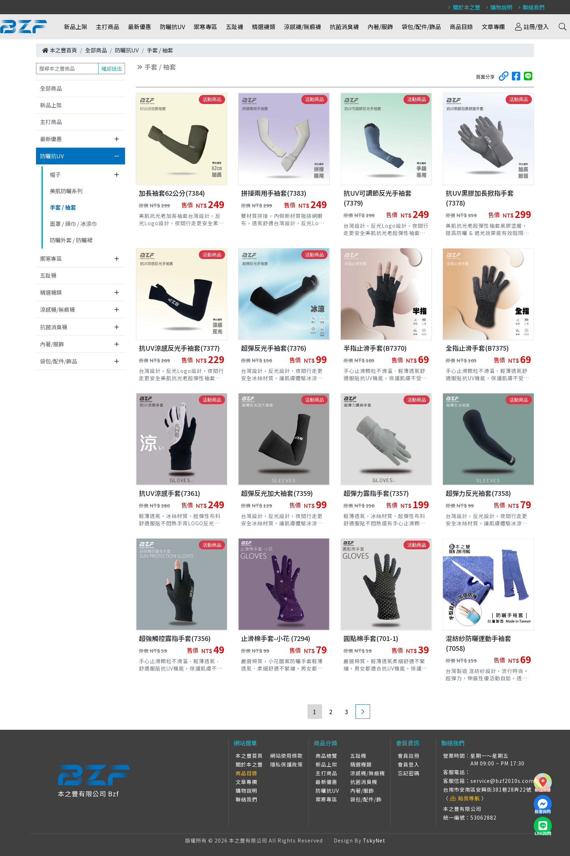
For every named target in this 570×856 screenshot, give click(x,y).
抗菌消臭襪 (344, 26)
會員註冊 (409, 755)
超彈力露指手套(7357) (376, 493)
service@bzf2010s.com (502, 780)
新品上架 (76, 26)
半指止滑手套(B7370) (375, 348)
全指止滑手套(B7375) (477, 348)
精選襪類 (264, 26)
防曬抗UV (172, 26)
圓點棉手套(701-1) (371, 638)
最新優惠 (140, 26)
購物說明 (498, 7)
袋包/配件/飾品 (421, 26)
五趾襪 (235, 26)
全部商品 (96, 50)
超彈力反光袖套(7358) (478, 493)
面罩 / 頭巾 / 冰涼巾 (73, 223)
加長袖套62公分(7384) (172, 193)
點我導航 (465, 798)
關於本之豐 (463, 7)
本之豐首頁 (63, 50)
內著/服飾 (380, 26)
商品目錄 (461, 26)
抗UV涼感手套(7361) (169, 493)
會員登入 (409, 764)
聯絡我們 (530, 7)
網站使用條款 (286, 755)
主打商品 (108, 26)
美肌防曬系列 (66, 191)
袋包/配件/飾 (366, 799)
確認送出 (111, 68)
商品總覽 (326, 755)
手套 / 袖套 (160, 50)
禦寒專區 (205, 26)
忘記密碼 (409, 773)
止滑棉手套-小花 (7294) (275, 638)
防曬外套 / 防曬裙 (71, 240)
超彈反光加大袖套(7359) (277, 493)
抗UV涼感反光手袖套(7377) (179, 348)
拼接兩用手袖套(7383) (273, 193)
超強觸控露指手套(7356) (175, 638)
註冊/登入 (531, 26)
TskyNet (374, 840)
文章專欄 (493, 26)
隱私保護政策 (286, 764)
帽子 (55, 174)
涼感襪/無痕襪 (302, 26)
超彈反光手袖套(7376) (273, 348)
